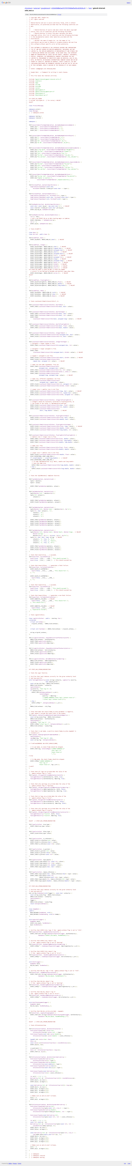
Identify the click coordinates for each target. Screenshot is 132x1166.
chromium (28, 8)
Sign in (128, 2)
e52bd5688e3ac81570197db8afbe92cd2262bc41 (68, 8)
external (37, 8)
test (90, 8)
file (59, 14)
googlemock (45, 8)
